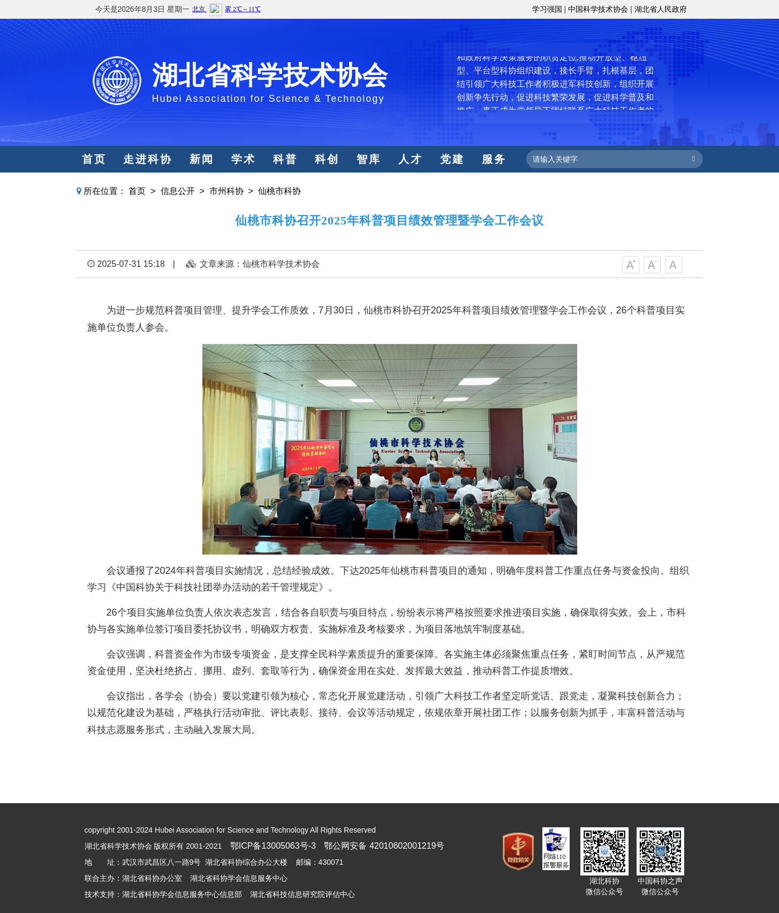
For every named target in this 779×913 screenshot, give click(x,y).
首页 (94, 159)
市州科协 (226, 191)
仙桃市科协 (279, 191)
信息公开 (178, 191)
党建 (452, 159)
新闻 (202, 159)
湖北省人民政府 (660, 9)
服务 (494, 159)
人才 (410, 159)
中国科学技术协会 (598, 9)
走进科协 (147, 159)
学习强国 (547, 9)
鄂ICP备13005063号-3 (273, 845)
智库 (369, 159)
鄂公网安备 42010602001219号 (384, 845)
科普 (285, 159)
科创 (327, 159)
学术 (243, 159)
